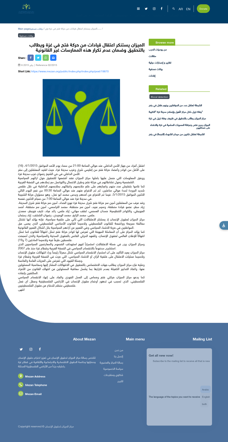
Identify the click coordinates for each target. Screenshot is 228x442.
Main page (24, 28)
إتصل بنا (118, 357)
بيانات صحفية (36, 28)
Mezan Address (31, 377)
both (204, 406)
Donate (203, 8)
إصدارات (142, 18)
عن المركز (84, 18)
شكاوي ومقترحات (113, 375)
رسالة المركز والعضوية (111, 363)
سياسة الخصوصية (113, 369)
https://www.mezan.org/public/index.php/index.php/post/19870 (70, 71)
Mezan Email (30, 394)
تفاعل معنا (200, 18)
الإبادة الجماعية (103, 18)
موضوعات (123, 18)
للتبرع (120, 381)
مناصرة (160, 18)
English (206, 399)
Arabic (205, 392)
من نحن (119, 350)
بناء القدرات (178, 18)
